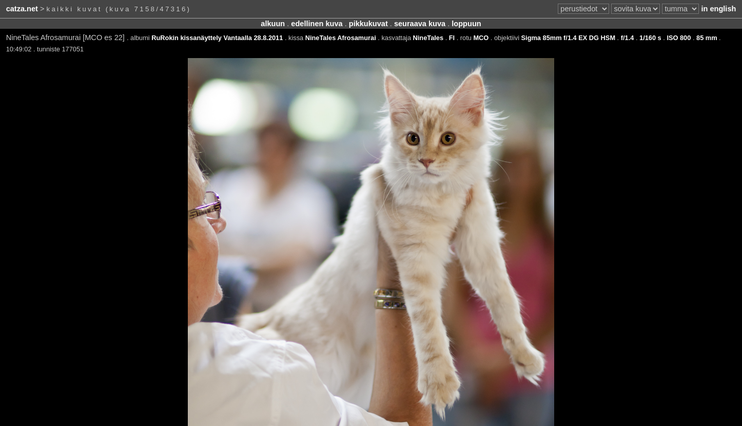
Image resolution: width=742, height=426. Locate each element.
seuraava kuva (419, 24)
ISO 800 (679, 38)
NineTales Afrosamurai (340, 38)
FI (452, 38)
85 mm (706, 38)
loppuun (466, 24)
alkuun (273, 24)
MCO (481, 38)
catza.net (22, 9)
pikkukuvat (368, 24)
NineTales (428, 38)
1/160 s (650, 38)
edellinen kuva (316, 24)
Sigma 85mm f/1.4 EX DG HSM (568, 38)
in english (718, 9)
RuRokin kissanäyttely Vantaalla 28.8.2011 (217, 38)
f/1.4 (627, 38)
